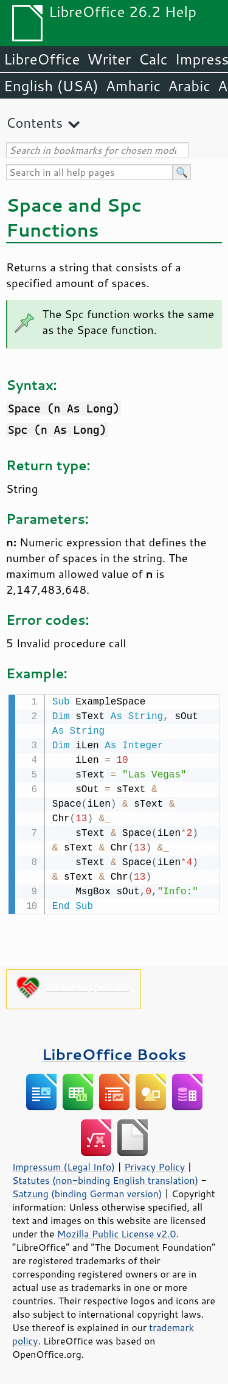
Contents (34, 122)
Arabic (189, 85)
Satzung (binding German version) (87, 1192)
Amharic (133, 85)
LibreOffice (42, 59)
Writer (109, 59)
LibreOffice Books (114, 1052)
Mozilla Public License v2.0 (116, 1232)
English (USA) (51, 85)
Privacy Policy (154, 1165)
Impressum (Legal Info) (63, 1165)
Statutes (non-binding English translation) (105, 1179)
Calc (153, 59)
